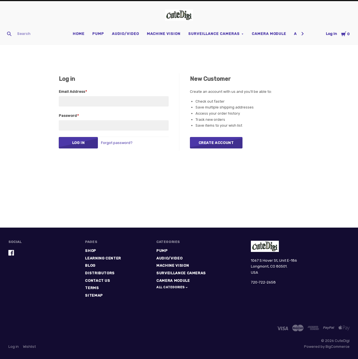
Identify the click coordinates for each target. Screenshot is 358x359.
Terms (92, 288)
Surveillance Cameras (214, 34)
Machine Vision (164, 34)
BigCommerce (338, 346)
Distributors (100, 273)
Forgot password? (117, 143)
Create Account (216, 143)
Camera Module (269, 34)
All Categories (171, 287)
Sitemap (94, 295)
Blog (90, 265)
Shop (90, 251)
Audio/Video (125, 34)
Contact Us (97, 280)
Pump (98, 34)
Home (78, 34)
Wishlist (29, 346)
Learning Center (103, 258)
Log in (331, 34)
